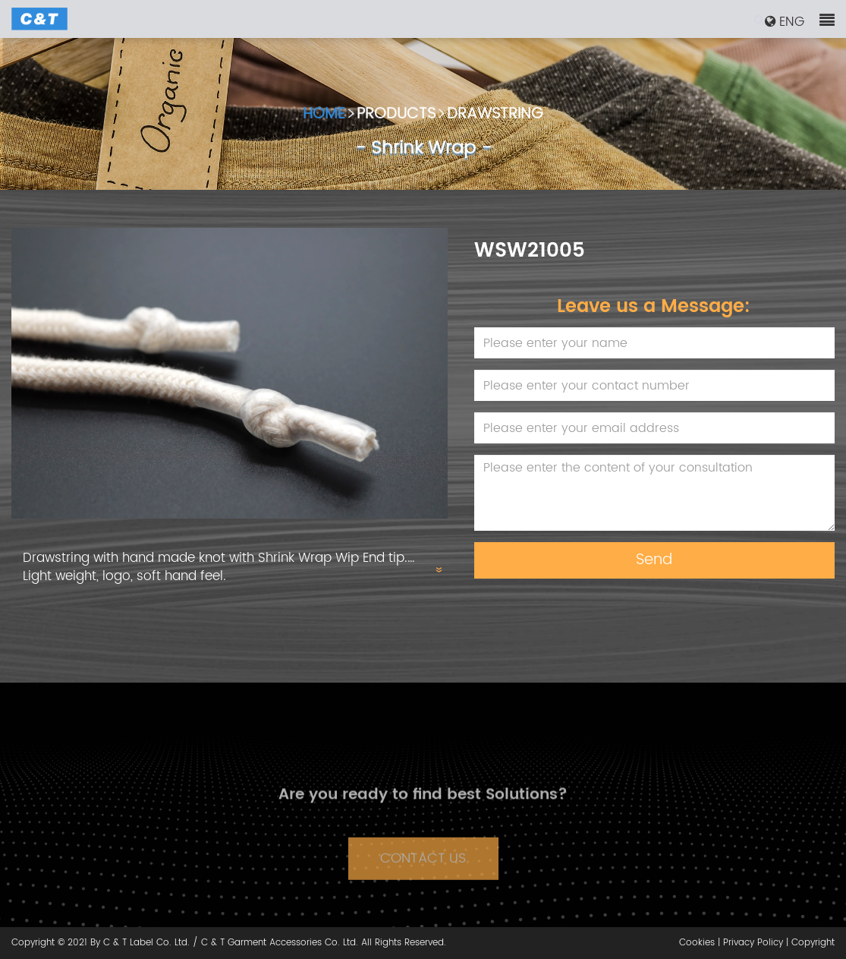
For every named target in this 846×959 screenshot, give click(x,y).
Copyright (813, 942)
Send (654, 560)
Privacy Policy (753, 942)
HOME (324, 117)
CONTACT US (423, 870)
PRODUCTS (396, 117)
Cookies (697, 942)
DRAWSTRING (495, 117)
